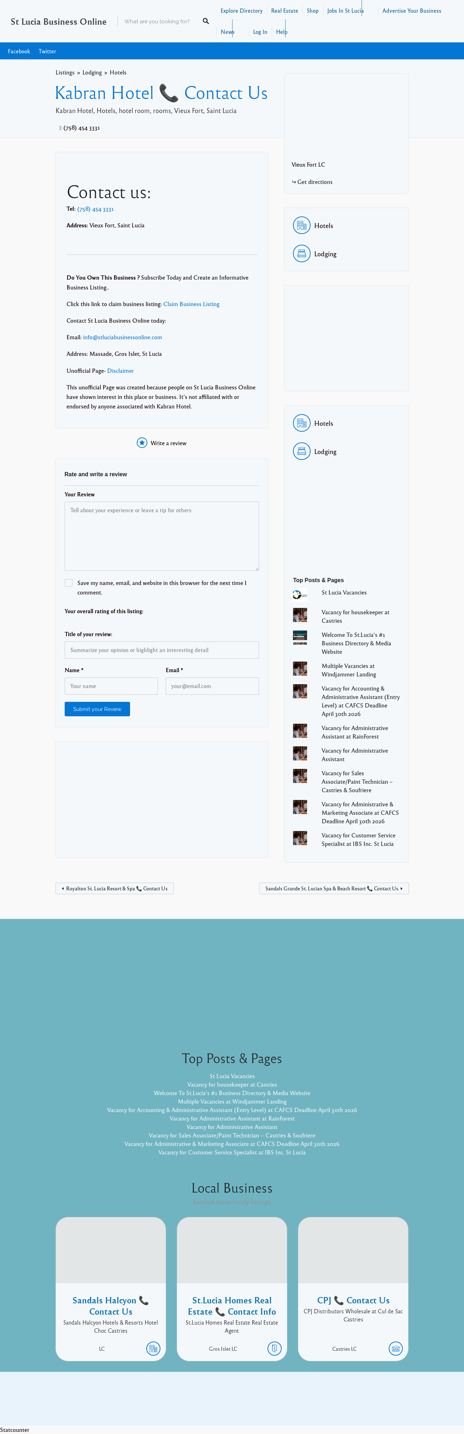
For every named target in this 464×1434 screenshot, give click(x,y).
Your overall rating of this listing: (104, 611)
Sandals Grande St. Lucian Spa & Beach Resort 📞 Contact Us (331, 888)
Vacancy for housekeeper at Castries (232, 1084)
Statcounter (14, 1429)
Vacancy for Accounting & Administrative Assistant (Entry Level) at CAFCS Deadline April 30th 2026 (232, 1109)
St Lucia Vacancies (344, 592)
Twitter (47, 51)
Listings (65, 72)
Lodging (92, 72)
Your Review (80, 494)
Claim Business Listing (191, 303)
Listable (255, 1404)
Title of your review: (88, 634)
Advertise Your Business (411, 10)
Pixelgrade (282, 1404)
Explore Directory (242, 10)
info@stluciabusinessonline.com (122, 337)
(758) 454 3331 (81, 127)
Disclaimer (120, 370)
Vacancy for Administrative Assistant (232, 1126)
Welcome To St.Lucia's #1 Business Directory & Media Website (356, 643)
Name (74, 670)
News (228, 31)
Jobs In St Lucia (345, 10)
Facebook (19, 51)
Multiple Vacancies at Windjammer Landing (232, 1101)
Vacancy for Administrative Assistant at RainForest (232, 1118)
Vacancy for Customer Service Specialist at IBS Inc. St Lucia (232, 1152)
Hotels (118, 72)
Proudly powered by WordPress (203, 1404)
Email (174, 670)
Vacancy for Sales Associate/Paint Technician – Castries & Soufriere (357, 781)
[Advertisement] (162, 799)
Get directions (315, 181)
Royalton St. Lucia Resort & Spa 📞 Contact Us (117, 888)
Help (282, 31)
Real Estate (284, 10)
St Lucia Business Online (59, 21)
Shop (313, 10)
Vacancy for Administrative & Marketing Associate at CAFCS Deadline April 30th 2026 (360, 812)
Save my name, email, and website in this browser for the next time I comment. (162, 587)
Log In (260, 31)
